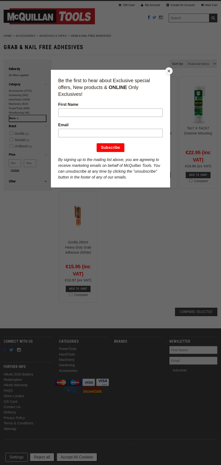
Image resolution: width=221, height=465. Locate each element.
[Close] (169, 71)
